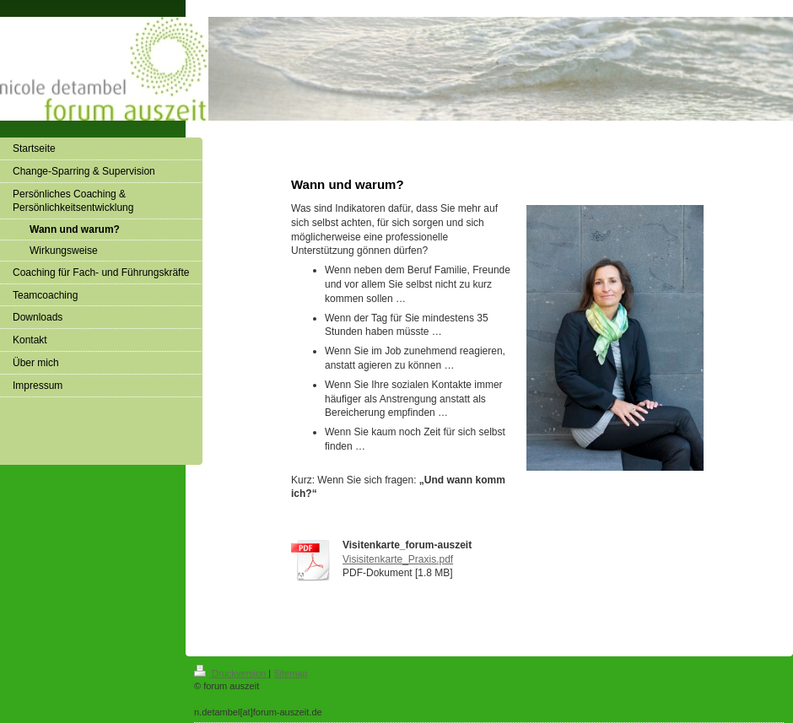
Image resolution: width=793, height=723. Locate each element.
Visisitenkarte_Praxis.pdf (398, 559)
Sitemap (290, 673)
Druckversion (231, 673)
